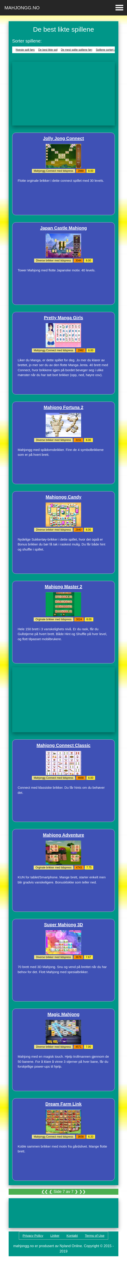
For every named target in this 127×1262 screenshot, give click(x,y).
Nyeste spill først (25, 49)
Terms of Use (94, 1235)
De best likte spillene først (53, 49)
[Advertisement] (63, 94)
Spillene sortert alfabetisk (110, 49)
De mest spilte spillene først (77, 49)
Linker (54, 1235)
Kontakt (72, 1235)
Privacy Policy (33, 1235)
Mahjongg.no (22, 7)
